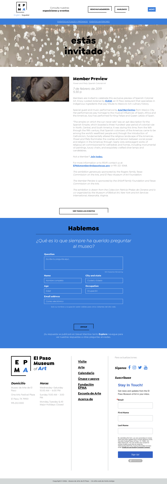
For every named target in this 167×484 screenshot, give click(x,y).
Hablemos (122, 9)
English (17, 15)
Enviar (83, 327)
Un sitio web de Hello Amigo (102, 481)
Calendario (86, 373)
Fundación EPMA (86, 386)
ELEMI (108, 101)
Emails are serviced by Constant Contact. (136, 447)
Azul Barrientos (126, 110)
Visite (82, 361)
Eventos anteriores (99, 22)
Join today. (97, 156)
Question (49, 254)
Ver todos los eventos (84, 211)
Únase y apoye (88, 379)
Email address (52, 296)
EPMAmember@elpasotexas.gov (91, 165)
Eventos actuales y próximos (72, 22)
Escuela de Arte (89, 393)
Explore (103, 334)
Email (121, 400)
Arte (81, 367)
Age (46, 286)
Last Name (123, 425)
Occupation (92, 286)
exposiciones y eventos (56, 10)
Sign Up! (135, 454)
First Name (123, 413)
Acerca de (85, 399)
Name (47, 275)
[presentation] (62, 317)
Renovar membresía (99, 9)
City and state (93, 275)
